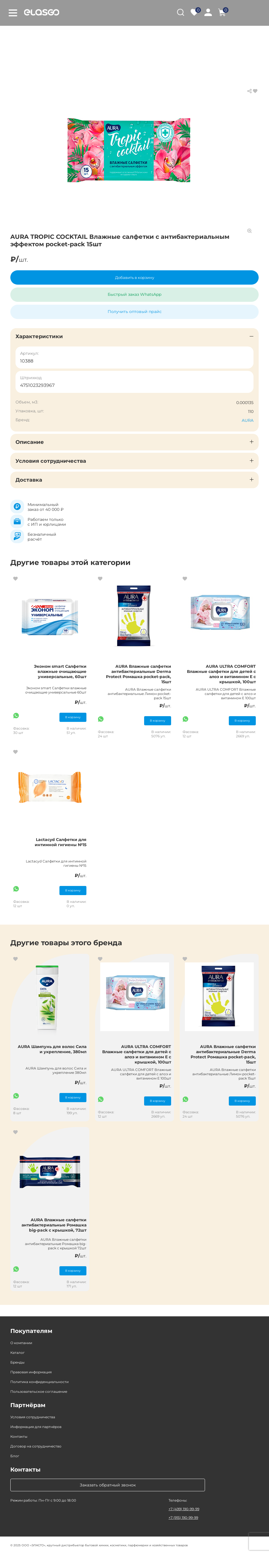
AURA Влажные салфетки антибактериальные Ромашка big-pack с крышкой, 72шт (54, 1225)
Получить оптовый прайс (135, 311)
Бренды (17, 1362)
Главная (18, 34)
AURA (247, 420)
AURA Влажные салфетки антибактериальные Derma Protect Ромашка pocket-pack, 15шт (138, 674)
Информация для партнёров (35, 1427)
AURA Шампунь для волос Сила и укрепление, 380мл (52, 1049)
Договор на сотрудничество (35, 1446)
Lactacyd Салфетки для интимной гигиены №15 (60, 842)
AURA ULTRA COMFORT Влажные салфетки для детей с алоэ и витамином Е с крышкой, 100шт (221, 674)
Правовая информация (31, 1372)
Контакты (18, 1436)
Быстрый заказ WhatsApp (134, 294)
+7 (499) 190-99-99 (184, 1509)
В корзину (73, 717)
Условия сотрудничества (32, 1417)
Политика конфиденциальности (39, 1382)
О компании (21, 1343)
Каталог (44, 34)
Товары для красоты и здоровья (95, 34)
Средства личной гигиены (166, 34)
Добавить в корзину (134, 277)
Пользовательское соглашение (38, 1391)
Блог (14, 1456)
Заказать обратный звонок (108, 1485)
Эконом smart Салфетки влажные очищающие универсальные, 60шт (60, 671)
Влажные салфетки (224, 34)
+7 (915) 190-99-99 (183, 1517)
